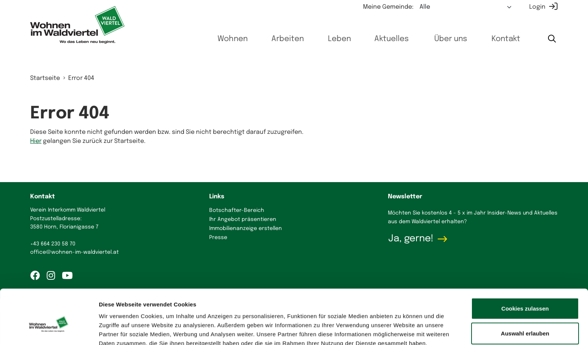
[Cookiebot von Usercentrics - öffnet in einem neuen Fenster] (49, 330)
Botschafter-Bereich (236, 210)
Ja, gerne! (410, 239)
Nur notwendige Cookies (525, 320)
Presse (218, 237)
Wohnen (216, 39)
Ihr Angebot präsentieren (242, 219)
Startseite (45, 78)
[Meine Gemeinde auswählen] (466, 7)
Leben (329, 39)
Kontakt (503, 39)
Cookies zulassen (525, 271)
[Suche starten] (551, 39)
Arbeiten (274, 39)
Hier (35, 141)
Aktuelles (383, 39)
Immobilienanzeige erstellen (245, 228)
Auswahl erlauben (525, 296)
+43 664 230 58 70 (52, 244)
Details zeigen (401, 330)
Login (537, 7)
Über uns (445, 39)
